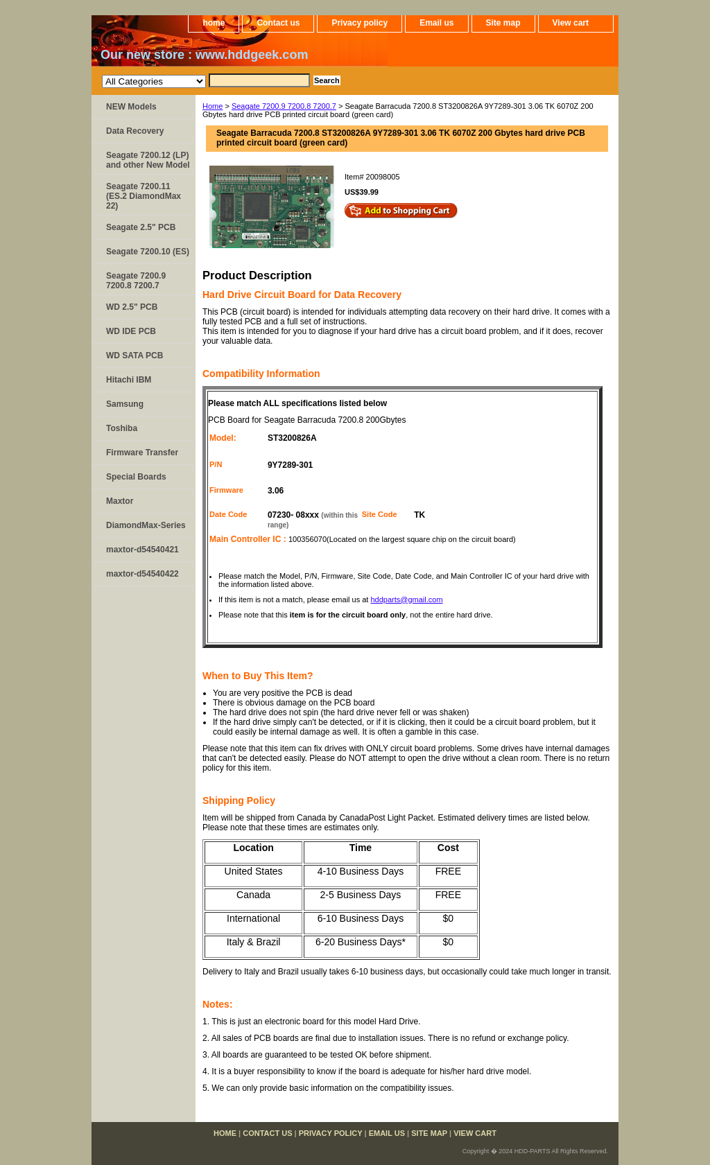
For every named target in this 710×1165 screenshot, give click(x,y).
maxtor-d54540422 (142, 574)
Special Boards (136, 477)
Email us (436, 23)
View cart (571, 23)
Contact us (278, 23)
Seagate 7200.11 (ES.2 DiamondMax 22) (143, 196)
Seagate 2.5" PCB (140, 227)
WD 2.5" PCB (131, 307)
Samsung (125, 404)
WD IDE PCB (131, 331)
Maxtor (119, 501)
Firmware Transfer (142, 452)
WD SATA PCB (134, 355)
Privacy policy (359, 23)
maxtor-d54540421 (142, 549)
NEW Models (131, 107)
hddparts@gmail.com (406, 599)
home (213, 23)
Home (212, 106)
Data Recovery (135, 131)
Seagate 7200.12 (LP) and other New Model (148, 160)
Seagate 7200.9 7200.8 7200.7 (284, 106)
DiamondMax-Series (146, 525)
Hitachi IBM (128, 380)
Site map (503, 23)
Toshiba (121, 428)
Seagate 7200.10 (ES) (147, 251)
